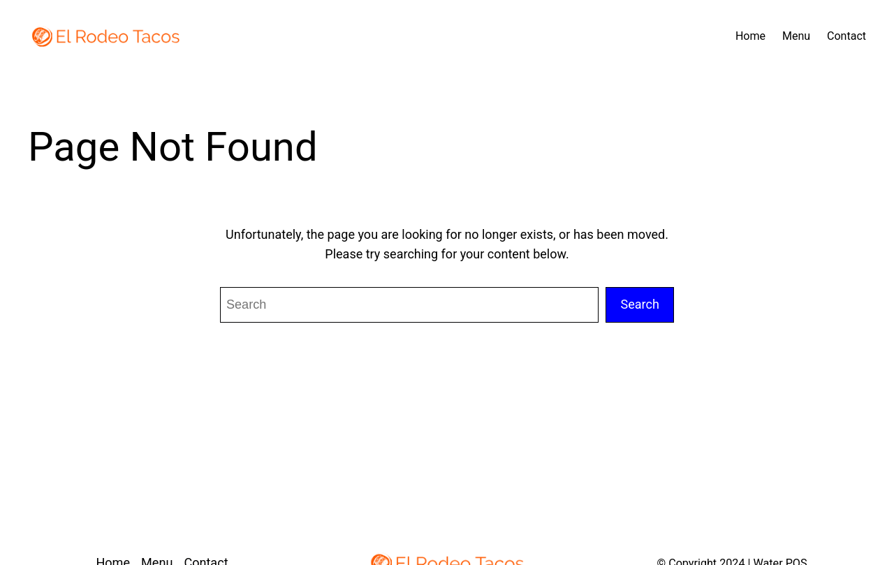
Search (639, 304)
